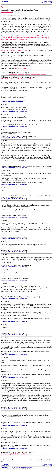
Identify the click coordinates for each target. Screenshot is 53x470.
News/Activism (48, 1)
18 (1, 407)
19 (1, 422)
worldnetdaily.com (20, 68)
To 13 (17, 354)
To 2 (17, 126)
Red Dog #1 (25, 278)
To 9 (17, 280)
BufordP (24, 196)
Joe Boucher (25, 297)
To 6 (17, 238)
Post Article (49, 3)
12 (1, 278)
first (2, 78)
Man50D (24, 100)
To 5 (17, 252)
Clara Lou (24, 136)
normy (24, 445)
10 (1, 250)
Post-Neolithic (26, 318)
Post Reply (4, 101)
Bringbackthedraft (27, 265)
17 (1, 374)
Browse (3, 3)
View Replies (19, 101)
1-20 (4, 78)
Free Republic (4, 1)
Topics (43, 3)
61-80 (17, 78)
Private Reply (11, 101)
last (30, 78)
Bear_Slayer (25, 374)
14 (1, 318)
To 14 (17, 425)
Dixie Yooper (25, 125)
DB (23, 333)
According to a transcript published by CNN (14, 50)
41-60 (12, 78)
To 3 (17, 184)
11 (1, 265)
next (27, 78)
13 (1, 297)
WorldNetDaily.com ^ (6, 12)
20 (1, 445)
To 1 (17, 111)
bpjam (23, 166)
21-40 (8, 78)
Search (7, 3)
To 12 (17, 321)
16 (1, 351)
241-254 (22, 78)
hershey (24, 407)
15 (1, 333)
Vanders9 (24, 110)
